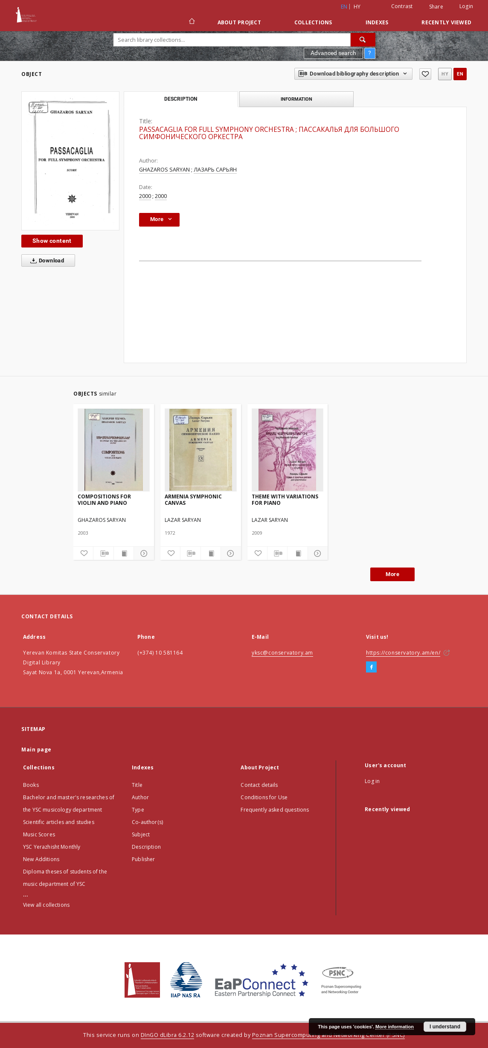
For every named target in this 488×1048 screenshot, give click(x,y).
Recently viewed (446, 22)
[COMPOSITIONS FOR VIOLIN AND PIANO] (113, 450)
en (460, 74)
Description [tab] (180, 99)
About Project (239, 22)
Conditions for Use (264, 797)
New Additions (41, 859)
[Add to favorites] (425, 74)
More (392, 574)
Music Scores (39, 834)
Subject (141, 834)
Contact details (259, 785)
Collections (313, 22)
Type (138, 809)
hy (357, 6)
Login (466, 6)
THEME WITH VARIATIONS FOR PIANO (285, 499)
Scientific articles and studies (58, 822)
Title (137, 785)
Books (31, 785)
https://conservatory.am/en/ (403, 652)
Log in (372, 781)
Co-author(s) (147, 822)
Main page (36, 749)
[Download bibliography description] (103, 553)
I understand (445, 1027)
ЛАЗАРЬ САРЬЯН (215, 169)
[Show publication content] (124, 553)
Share (436, 6)
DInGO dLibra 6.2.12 (168, 1035)
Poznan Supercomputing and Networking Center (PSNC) (328, 1035)
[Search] (363, 40)
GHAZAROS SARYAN (164, 169)
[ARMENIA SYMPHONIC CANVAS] (200, 450)
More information (394, 1026)
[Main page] (191, 22)
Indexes (377, 22)
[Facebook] (371, 667)
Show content (52, 240)
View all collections (46, 904)
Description (146, 846)
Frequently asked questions (275, 809)
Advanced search (333, 52)
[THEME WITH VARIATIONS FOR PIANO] (287, 450)
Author (140, 797)
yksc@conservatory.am (282, 652)
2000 (145, 196)
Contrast (402, 6)
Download (45, 260)
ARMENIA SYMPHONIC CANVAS (193, 499)
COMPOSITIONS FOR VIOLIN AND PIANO (104, 499)
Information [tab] (296, 99)
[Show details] (142, 553)
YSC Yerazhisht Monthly (51, 846)
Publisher (143, 859)
